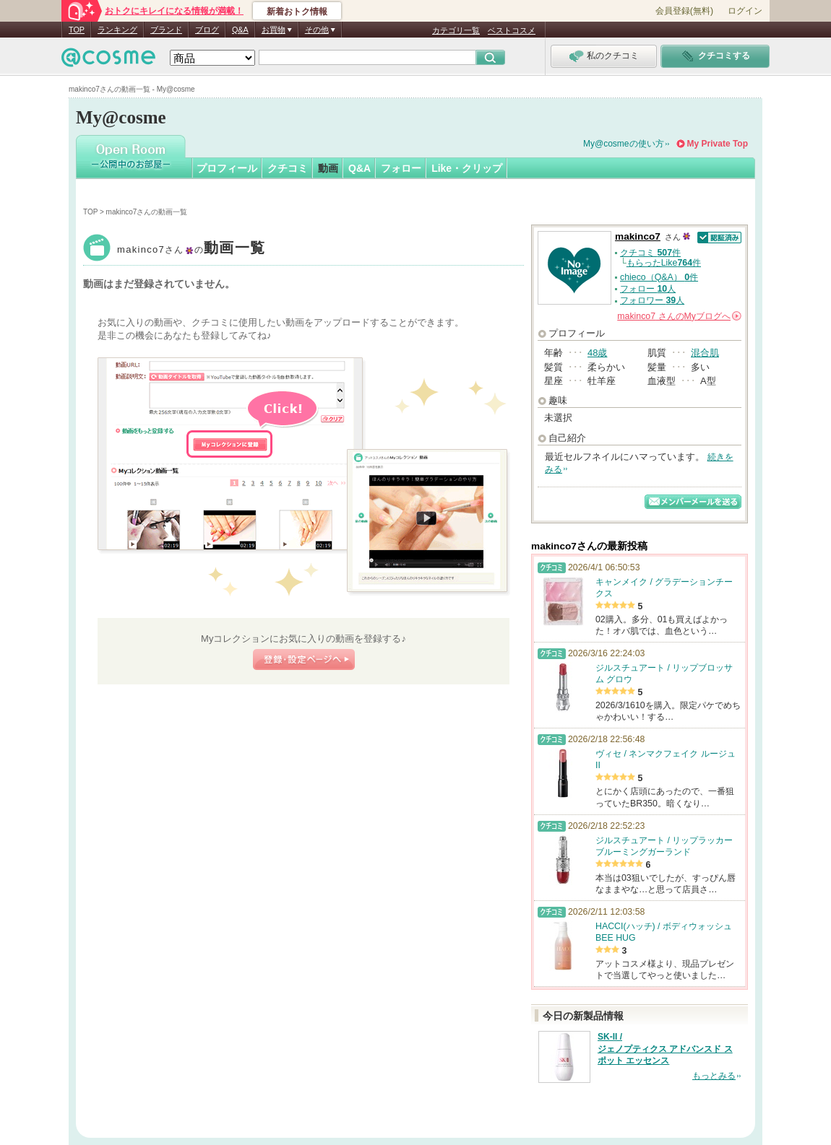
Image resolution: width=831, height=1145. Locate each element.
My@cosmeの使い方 (623, 144)
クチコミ (287, 168)
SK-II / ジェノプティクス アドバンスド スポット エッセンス (665, 1049)
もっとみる (714, 1076)
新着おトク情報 (297, 11)
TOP (77, 29)
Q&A (240, 29)
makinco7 (191, 249)
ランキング (117, 29)
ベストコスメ (511, 30)
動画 (328, 168)
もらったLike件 (664, 263)
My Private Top (717, 144)
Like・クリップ (466, 168)
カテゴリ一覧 (456, 30)
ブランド (166, 29)
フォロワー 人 (652, 300)
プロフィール (227, 168)
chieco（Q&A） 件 (659, 277)
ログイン (745, 11)
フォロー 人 (648, 289)
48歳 (597, 352)
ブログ (207, 29)
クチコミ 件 (650, 253)
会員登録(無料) (684, 11)
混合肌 (705, 352)
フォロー (401, 168)
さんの (679, 316)
